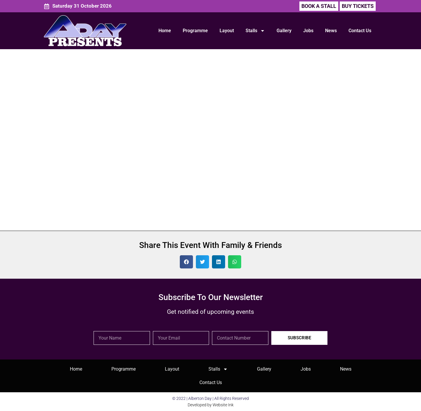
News (331, 30)
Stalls (255, 30)
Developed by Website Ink (211, 405)
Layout (227, 30)
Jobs (308, 30)
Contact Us (359, 30)
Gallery (284, 30)
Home (164, 30)
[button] (358, 6)
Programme (195, 30)
